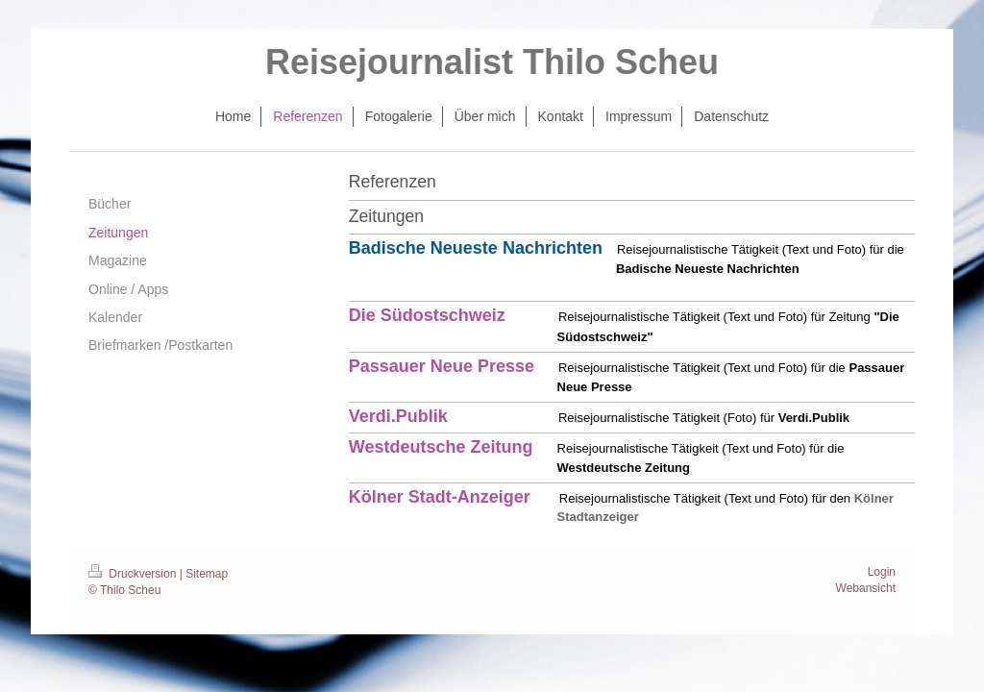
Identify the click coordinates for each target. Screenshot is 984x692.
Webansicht (866, 588)
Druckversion (134, 574)
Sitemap (206, 574)
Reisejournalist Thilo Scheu (492, 62)
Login (882, 572)
